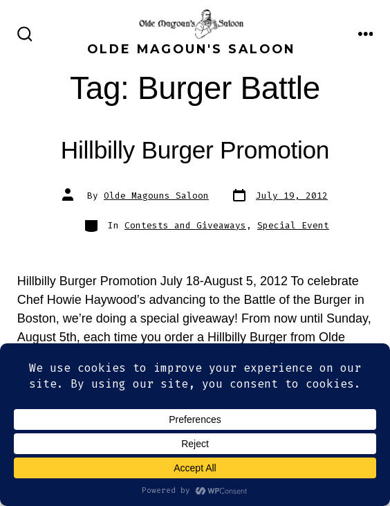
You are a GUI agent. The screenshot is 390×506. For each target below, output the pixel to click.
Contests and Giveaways (185, 225)
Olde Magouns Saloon (156, 195)
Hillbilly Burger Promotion (195, 149)
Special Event (293, 225)
